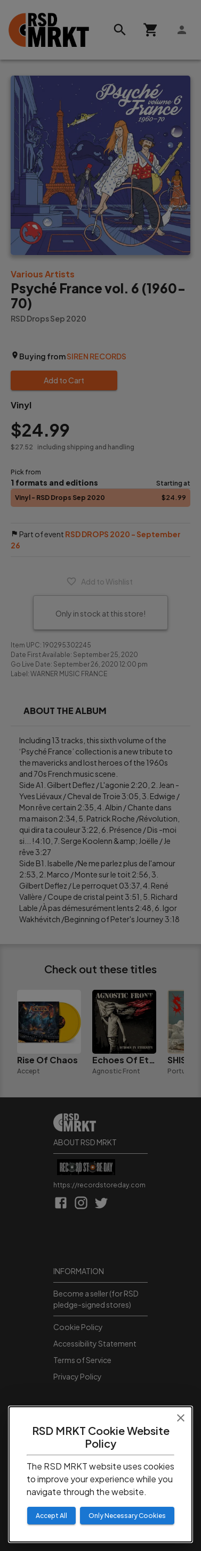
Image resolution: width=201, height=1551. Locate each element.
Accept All (51, 1516)
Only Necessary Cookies (127, 1516)
